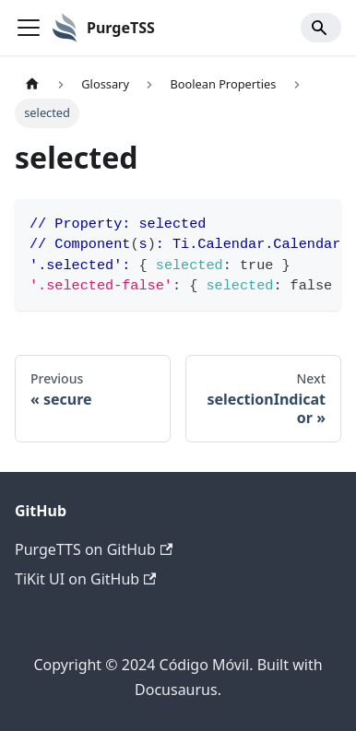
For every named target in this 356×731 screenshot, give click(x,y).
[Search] (321, 27)
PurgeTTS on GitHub (93, 549)
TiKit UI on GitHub (85, 579)
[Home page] (32, 84)
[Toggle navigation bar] (28, 27)
